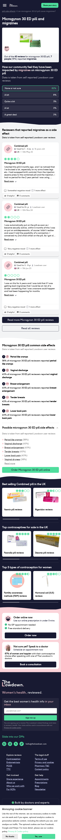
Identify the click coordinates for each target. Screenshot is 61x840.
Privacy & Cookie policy (12, 728)
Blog (37, 786)
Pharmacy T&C (42, 765)
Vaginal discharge (13, 443)
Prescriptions (41, 782)
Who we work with (15, 786)
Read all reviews (30, 328)
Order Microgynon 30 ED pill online (30, 470)
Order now (30, 635)
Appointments (41, 779)
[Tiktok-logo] (21, 744)
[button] (30, 428)
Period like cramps (13, 439)
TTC (8, 769)
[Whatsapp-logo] (4, 744)
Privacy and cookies (44, 762)
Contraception (13, 759)
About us (10, 782)
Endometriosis (13, 762)
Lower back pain (12, 455)
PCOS (9, 765)
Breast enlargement (14, 447)
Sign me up (30, 718)
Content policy (42, 769)
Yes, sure (38, 836)
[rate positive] (5, 195)
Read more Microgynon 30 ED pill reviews (30, 320)
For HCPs (10, 789)
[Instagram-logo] (10, 744)
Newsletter (40, 789)
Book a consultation (30, 664)
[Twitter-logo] (16, 744)
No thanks (10, 836)
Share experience (14, 779)
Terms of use (41, 759)
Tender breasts (11, 451)
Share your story (49, 5)
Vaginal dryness (12, 459)
